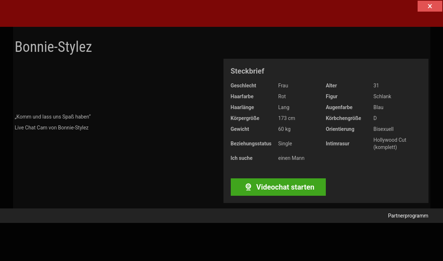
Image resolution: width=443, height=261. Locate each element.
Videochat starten (278, 187)
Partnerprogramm (408, 216)
